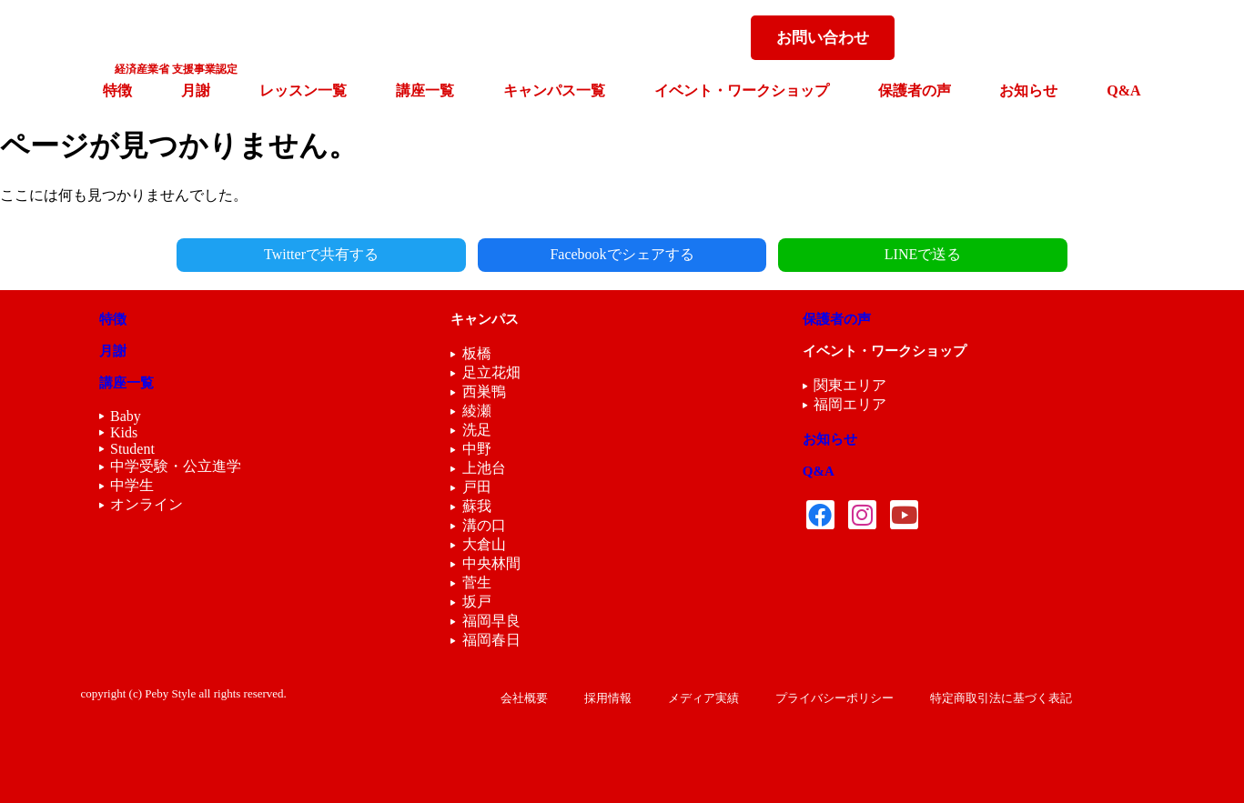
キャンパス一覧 (554, 90)
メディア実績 (703, 698)
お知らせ (1028, 90)
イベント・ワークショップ (741, 90)
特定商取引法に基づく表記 (1001, 698)
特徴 (117, 90)
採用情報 (608, 698)
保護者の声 (914, 90)
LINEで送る (862, 254)
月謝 (195, 90)
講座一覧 (425, 90)
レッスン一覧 (303, 90)
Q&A (1123, 90)
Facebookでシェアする (621, 254)
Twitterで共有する (382, 254)
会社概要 (524, 698)
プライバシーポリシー (834, 698)
